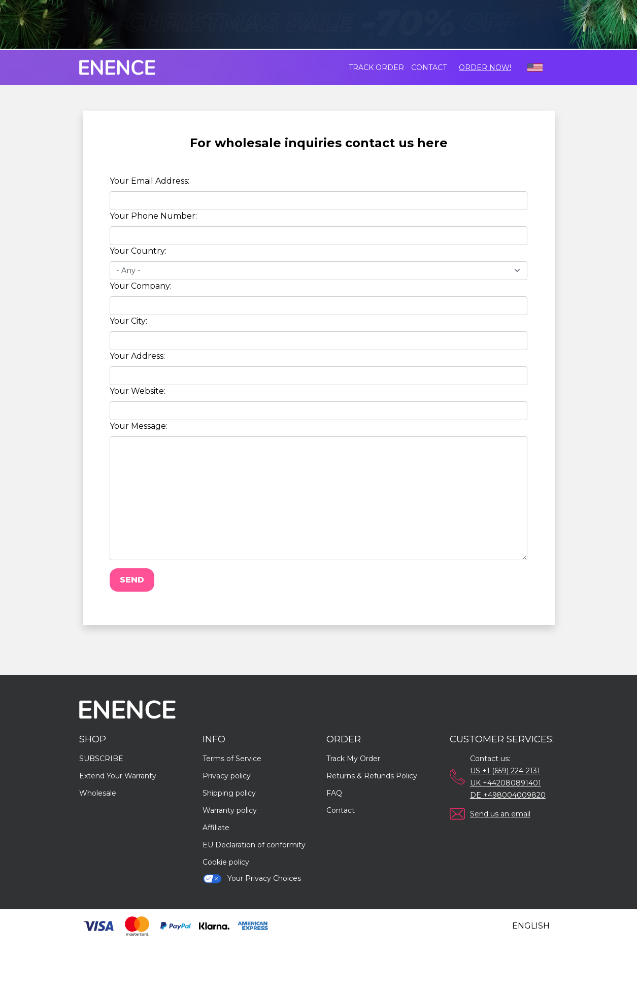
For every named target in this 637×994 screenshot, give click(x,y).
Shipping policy (229, 793)
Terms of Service (232, 758)
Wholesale (97, 793)
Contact (429, 67)
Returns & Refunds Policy (371, 775)
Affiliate (216, 827)
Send (132, 580)
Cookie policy (226, 862)
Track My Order (353, 758)
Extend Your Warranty (117, 775)
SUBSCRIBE (101, 758)
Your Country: (138, 251)
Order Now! (485, 67)
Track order (376, 67)
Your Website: (137, 391)
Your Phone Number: (153, 216)
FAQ (334, 793)
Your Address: (137, 356)
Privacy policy (227, 775)
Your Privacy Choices (252, 878)
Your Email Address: (149, 181)
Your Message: (138, 426)
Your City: (128, 321)
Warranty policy (230, 810)
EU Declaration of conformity (254, 844)
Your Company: (141, 286)
